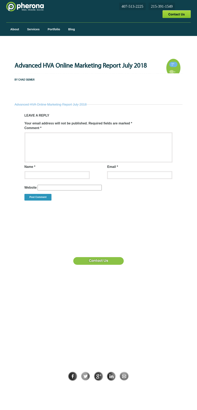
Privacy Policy (85, 386)
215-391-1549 (162, 6)
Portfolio (54, 29)
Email (112, 166)
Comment (32, 128)
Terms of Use (112, 386)
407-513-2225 (132, 6)
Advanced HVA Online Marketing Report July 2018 (51, 104)
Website (30, 187)
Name (29, 166)
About (14, 29)
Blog (71, 29)
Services (33, 29)
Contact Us (176, 14)
